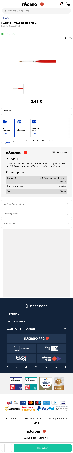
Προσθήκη (42, 448)
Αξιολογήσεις (9, 223)
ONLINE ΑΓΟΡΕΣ (16, 322)
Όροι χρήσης (11, 418)
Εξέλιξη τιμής (8, 34)
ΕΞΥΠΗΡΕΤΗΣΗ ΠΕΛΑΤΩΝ (21, 329)
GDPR (36, 423)
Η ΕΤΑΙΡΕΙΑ (13, 314)
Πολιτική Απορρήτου (57, 418)
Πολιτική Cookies (32, 418)
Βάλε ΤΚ (9, 143)
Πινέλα (6, 18)
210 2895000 (38, 306)
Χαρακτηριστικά (10, 214)
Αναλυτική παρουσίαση (13, 204)
